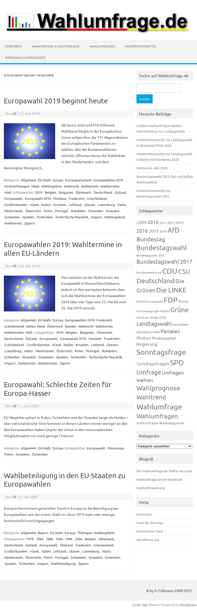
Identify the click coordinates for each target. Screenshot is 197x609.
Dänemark (83, 192)
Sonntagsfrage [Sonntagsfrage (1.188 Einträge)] (161, 352)
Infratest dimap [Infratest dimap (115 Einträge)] (147, 317)
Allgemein (28, 180)
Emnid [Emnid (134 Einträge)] (141, 301)
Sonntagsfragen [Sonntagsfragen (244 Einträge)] (152, 363)
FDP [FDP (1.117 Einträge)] (171, 300)
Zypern (29, 223)
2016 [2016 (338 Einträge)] (142, 230)
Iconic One (140, 605)
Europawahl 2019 (38, 198)
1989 (49, 539)
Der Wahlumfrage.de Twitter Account (164, 471)
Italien (46, 204)
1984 (39, 539)
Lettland (75, 204)
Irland (34, 204)
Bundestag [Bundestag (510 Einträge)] (150, 239)
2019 (38, 192)
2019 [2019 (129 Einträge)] (163, 231)
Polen (48, 211)
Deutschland (103, 192)
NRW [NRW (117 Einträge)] (156, 332)
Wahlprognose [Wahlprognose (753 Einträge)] (158, 388)
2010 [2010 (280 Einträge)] (153, 222)
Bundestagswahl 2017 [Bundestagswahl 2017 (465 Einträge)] (164, 261)
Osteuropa (115, 448)
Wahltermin (89, 186)
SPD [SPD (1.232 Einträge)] (177, 362)
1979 (29, 539)
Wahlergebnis (51, 186)
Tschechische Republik (71, 217)
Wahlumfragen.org (150, 488)
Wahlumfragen (102, 46)
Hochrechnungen (16, 186)
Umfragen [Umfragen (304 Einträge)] (173, 372)
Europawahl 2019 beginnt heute (56, 100)
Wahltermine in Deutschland (56, 46)
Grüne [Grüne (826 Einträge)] (179, 310)
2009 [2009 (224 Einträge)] (141, 222)
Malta (121, 204)
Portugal (61, 211)
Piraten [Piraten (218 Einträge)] (143, 337)
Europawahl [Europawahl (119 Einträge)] (154, 301)
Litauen (89, 204)
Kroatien (59, 204)
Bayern (43, 533)
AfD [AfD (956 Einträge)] (174, 230)
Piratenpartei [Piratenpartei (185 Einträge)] (164, 337)
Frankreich (76, 198)
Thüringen (84, 533)
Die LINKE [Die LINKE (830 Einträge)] (171, 290)
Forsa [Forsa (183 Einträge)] (183, 301)
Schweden (95, 211)
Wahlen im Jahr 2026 (152, 168)
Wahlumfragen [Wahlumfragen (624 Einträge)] (157, 416)
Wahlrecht (71, 186)
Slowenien (12, 217)
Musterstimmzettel (140, 46)
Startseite (13, 46)
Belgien (50, 192)
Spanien (28, 217)
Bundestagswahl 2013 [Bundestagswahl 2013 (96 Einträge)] (150, 255)
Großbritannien (15, 204)
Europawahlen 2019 (108, 180)
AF (15, 113)
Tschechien (45, 217)
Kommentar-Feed (149, 531)
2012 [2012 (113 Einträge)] (163, 223)
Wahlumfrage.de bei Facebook (159, 479)
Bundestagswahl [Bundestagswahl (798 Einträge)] (161, 248)
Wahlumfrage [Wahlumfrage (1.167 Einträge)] (159, 406)
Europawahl (13, 198)
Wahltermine (110, 186)
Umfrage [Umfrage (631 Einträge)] (148, 372)
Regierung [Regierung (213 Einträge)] (146, 344)
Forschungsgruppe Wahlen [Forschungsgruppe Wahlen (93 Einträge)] (153, 311)
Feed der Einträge (149, 522)
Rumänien (78, 211)
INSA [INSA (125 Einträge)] (162, 317)
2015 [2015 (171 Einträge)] (179, 222)
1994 (59, 539)
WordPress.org (147, 539)
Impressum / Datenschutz (25, 57)
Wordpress (188, 605)
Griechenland (97, 198)
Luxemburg (106, 204)
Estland (120, 192)
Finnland (59, 198)
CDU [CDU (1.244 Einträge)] (169, 271)
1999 (68, 539)
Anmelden (144, 514)
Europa (58, 180)
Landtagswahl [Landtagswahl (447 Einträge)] (154, 323)
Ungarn (96, 217)
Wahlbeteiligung (63, 563)
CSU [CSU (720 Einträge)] (184, 271)
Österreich (33, 211)
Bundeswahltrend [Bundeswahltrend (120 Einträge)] (148, 272)
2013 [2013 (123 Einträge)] (171, 222)
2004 (78, 539)
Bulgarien (66, 192)
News (35, 186)
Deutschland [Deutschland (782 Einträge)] (155, 281)
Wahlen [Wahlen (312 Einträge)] (144, 380)
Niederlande (13, 211)
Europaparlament (78, 180)
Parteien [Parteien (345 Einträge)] (170, 331)
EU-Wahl (44, 180)
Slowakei (112, 211)
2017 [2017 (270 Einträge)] (154, 230)
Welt (8, 192)
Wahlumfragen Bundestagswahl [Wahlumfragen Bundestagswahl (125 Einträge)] (160, 423)
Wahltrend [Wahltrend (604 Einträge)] (151, 397)
